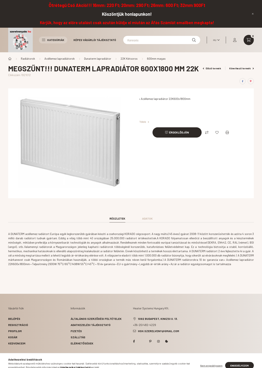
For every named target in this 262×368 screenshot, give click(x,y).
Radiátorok (28, 58)
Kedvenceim (16, 343)
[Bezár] (253, 14)
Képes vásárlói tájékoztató (94, 40)
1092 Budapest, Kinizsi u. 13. (158, 318)
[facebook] (242, 81)
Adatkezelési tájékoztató (91, 325)
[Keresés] (161, 40)
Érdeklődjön (179, 132)
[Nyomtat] (227, 132)
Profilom (15, 331)
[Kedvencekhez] (217, 132)
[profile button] (235, 40)
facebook (134, 341)
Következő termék (241, 68)
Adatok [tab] (147, 218)
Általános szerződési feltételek (96, 318)
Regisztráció (18, 325)
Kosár (12, 337)
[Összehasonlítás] (207, 132)
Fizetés (76, 331)
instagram (158, 341)
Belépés (14, 318)
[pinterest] (251, 81)
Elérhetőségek (82, 343)
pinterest (150, 341)
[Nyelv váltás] (215, 39)
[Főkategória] (9, 58)
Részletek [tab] (117, 218)
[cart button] (249, 40)
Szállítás (78, 337)
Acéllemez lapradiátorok (59, 58)
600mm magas (156, 58)
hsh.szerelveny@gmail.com (158, 331)
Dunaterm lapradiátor (97, 58)
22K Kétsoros (129, 58)
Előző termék (212, 68)
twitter (142, 341)
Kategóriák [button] (53, 40)
